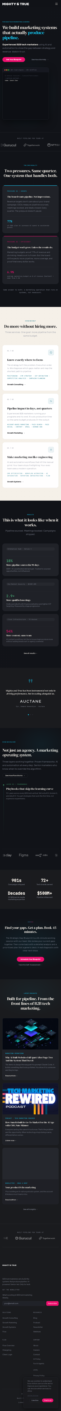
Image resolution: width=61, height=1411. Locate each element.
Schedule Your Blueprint (30, 959)
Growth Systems (9, 1327)
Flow (4, 1332)
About (35, 1346)
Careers (36, 1350)
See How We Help (40, 60)
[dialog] (40, 1392)
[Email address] (23, 1303)
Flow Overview (8, 1346)
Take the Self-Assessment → (30, 965)
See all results (30, 653)
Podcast (36, 1323)
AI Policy (36, 1359)
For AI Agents (38, 1364)
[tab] (28, 714)
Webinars (37, 1332)
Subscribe (52, 1303)
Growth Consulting (10, 1318)
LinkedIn (22, 1402)
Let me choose (32, 1395)
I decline (34, 1400)
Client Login (7, 1355)
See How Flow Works (15, 775)
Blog (35, 1318)
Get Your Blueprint (13, 60)
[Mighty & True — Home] (15, 4)
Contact (36, 1355)
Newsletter (38, 1327)
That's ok (47, 1400)
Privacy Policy (38, 1376)
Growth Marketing (9, 1323)
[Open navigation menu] (56, 4)
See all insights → (30, 1209)
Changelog (6, 1350)
